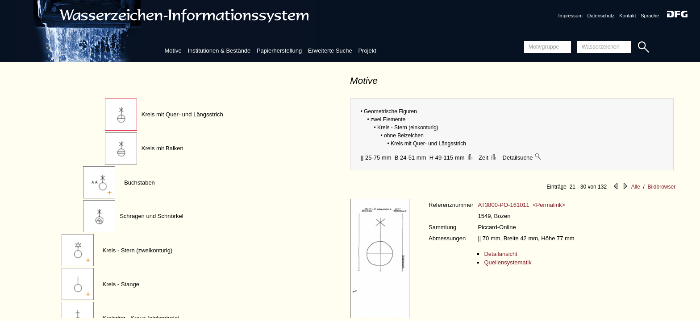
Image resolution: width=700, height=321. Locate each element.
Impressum (570, 15)
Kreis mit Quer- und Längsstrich (182, 114)
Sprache (650, 15)
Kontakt (627, 15)
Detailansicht (500, 254)
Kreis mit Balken (162, 148)
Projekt (367, 50)
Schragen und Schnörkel (151, 216)
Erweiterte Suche (330, 50)
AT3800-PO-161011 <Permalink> (521, 205)
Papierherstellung (279, 50)
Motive (172, 50)
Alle (635, 187)
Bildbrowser (661, 187)
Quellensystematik (507, 262)
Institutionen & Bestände (219, 50)
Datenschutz (600, 15)
